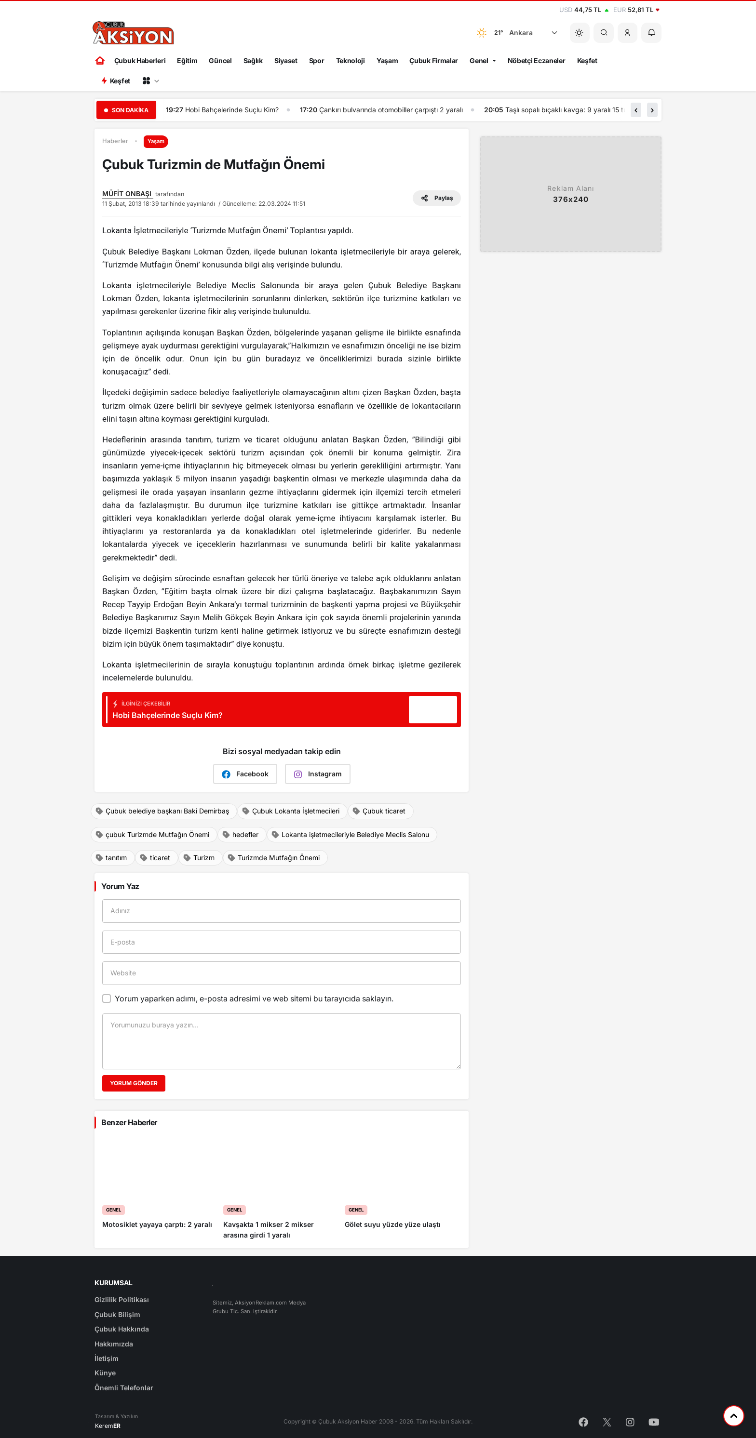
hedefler (240, 834)
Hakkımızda (113, 1344)
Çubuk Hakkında (121, 1329)
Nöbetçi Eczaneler (537, 60)
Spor (316, 60)
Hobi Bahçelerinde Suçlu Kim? (232, 110)
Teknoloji (350, 60)
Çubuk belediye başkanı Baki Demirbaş (162, 811)
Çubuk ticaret (378, 811)
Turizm (199, 857)
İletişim (106, 1358)
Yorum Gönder (134, 1083)
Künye (105, 1373)
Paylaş (436, 198)
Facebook (245, 774)
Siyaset (285, 60)
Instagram (318, 774)
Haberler (115, 141)
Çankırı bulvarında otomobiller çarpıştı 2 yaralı (391, 110)
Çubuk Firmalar (433, 60)
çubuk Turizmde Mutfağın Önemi (152, 834)
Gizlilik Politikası (121, 1299)
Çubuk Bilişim (117, 1314)
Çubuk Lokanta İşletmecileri (290, 811)
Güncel (220, 60)
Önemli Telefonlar (123, 1388)
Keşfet (587, 60)
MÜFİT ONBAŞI (127, 193)
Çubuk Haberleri (140, 60)
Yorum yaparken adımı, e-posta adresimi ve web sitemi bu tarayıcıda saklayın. (254, 998)
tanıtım (111, 857)
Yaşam (387, 60)
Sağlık (253, 60)
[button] (628, 33)
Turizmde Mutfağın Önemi (273, 857)
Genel (479, 60)
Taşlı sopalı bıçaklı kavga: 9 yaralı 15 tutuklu (574, 110)
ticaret (154, 857)
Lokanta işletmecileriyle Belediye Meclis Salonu (350, 834)
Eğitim (187, 60)
